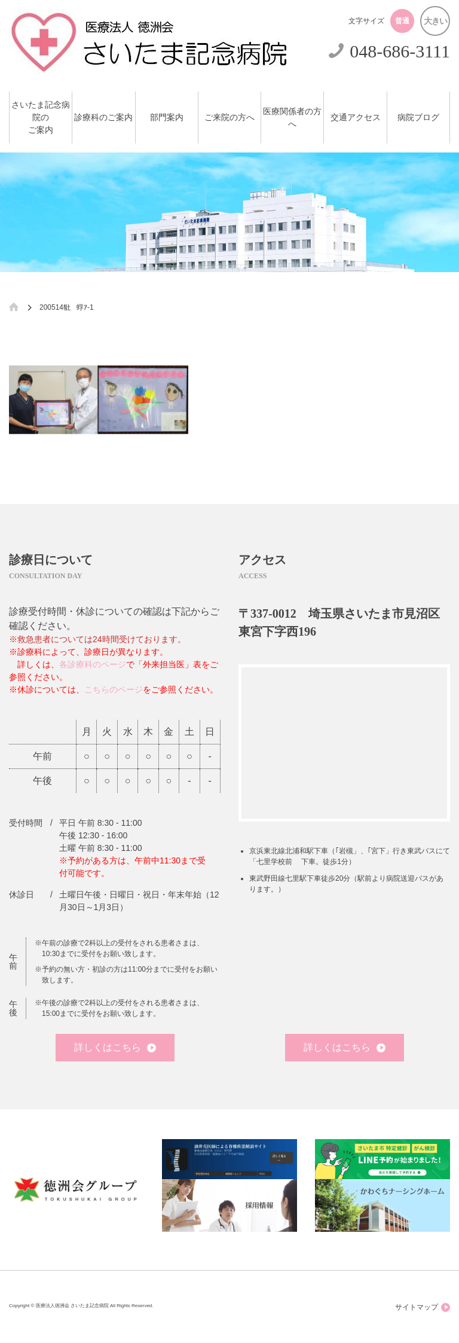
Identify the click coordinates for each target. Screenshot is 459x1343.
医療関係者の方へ (292, 118)
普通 (402, 21)
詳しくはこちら (115, 1047)
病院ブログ (418, 117)
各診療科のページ (92, 664)
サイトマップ (422, 1307)
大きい (435, 21)
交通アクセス (356, 117)
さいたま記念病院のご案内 (40, 117)
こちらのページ (113, 689)
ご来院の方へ (229, 117)
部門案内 (166, 117)
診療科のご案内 (103, 117)
